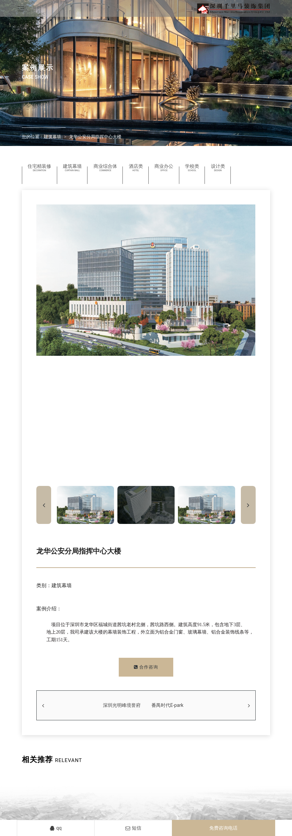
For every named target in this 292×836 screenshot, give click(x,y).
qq (56, 828)
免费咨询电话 (223, 828)
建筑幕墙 (52, 136)
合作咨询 (146, 667)
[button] (248, 505)
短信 (133, 828)
